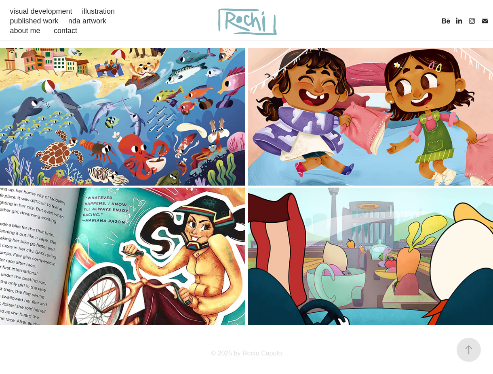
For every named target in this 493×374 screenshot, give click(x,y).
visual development (41, 11)
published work (34, 21)
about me (25, 31)
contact (65, 31)
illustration (98, 11)
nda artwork (87, 21)
